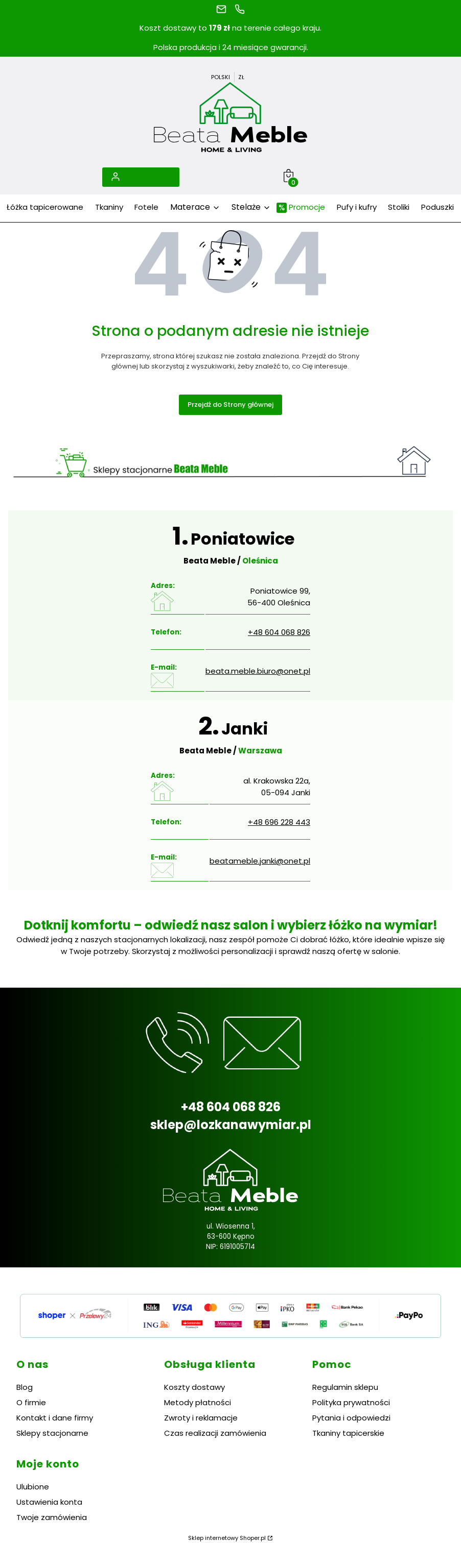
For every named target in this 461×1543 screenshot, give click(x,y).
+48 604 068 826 (279, 632)
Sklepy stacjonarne (52, 1433)
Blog (24, 1387)
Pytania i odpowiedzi (351, 1417)
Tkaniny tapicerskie (348, 1433)
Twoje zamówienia (51, 1517)
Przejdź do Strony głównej (230, 404)
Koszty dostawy (194, 1387)
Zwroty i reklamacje (201, 1417)
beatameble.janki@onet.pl (260, 860)
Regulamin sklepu (345, 1387)
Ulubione (32, 1486)
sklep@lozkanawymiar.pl (230, 1124)
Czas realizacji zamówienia (215, 1433)
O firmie (31, 1402)
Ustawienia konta (49, 1502)
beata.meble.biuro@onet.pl (257, 671)
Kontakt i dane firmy (54, 1417)
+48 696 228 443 (279, 822)
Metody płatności (197, 1402)
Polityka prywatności (351, 1402)
